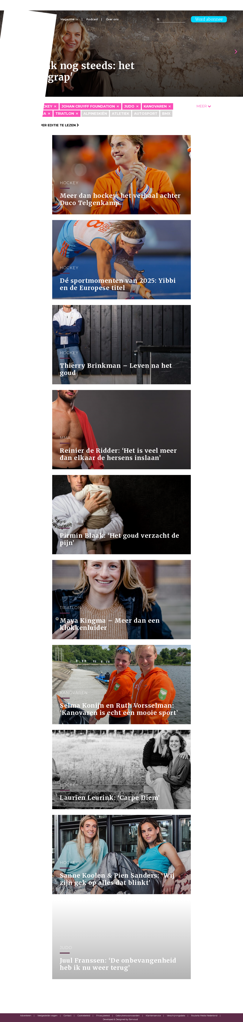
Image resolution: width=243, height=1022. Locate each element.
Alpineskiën (95, 114)
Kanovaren (155, 106)
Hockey (44, 106)
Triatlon (64, 114)
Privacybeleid (103, 1015)
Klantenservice (153, 1015)
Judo (129, 106)
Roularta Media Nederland (204, 1015)
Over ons (112, 19)
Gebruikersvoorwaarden (128, 1015)
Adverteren (25, 1015)
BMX (166, 114)
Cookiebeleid (83, 1015)
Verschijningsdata (176, 1015)
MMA (41, 114)
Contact (67, 1015)
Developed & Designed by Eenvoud (120, 1019)
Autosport (145, 114)
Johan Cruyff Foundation (88, 106)
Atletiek (120, 114)
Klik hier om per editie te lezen (47, 125)
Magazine (67, 19)
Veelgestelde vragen (47, 1015)
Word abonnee (209, 19)
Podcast (92, 19)
